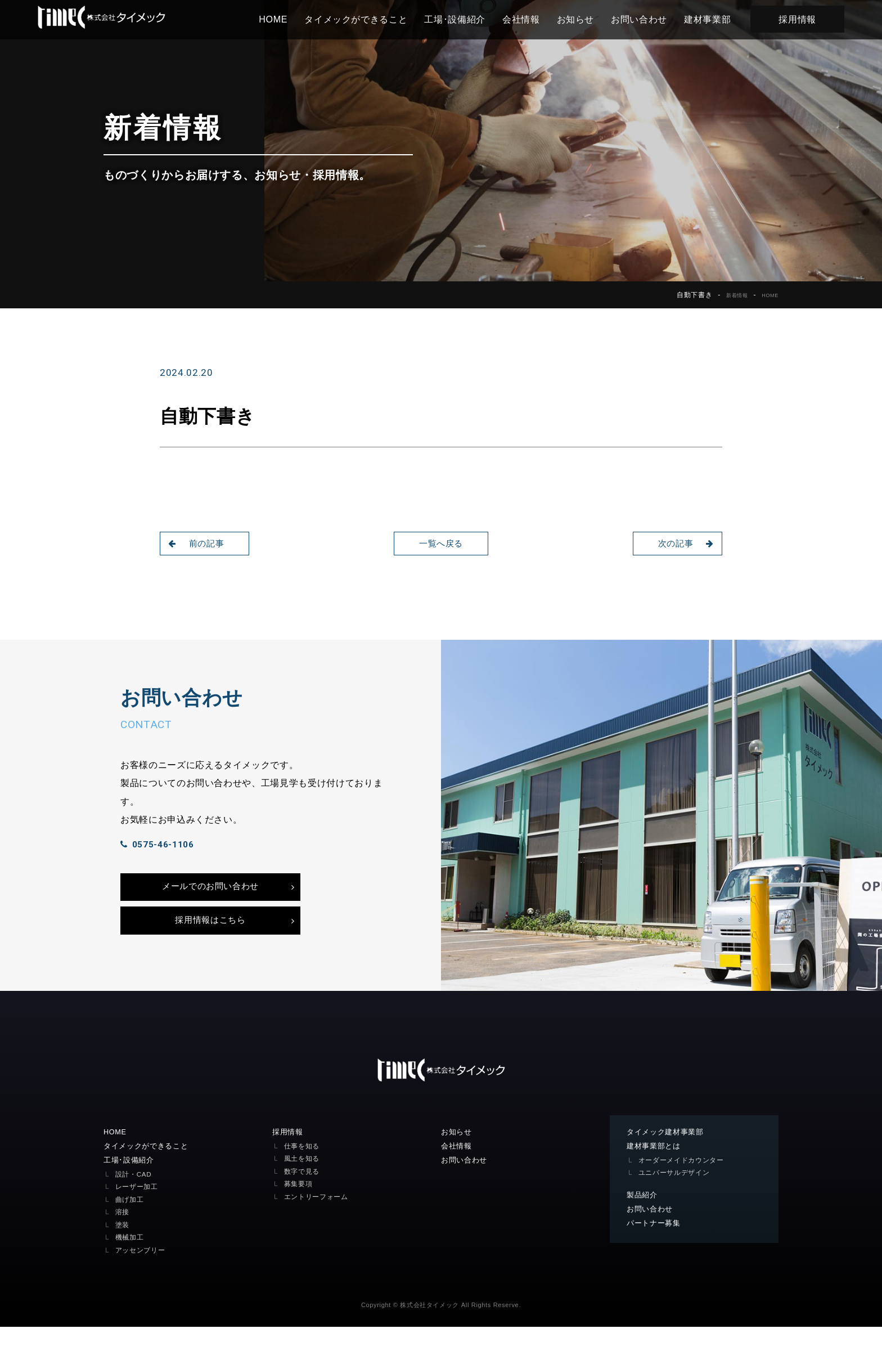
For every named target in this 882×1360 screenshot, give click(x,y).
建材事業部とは (656, 1178)
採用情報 (812, 19)
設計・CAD (135, 1207)
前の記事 (200, 543)
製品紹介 (643, 1227)
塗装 (122, 1258)
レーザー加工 (138, 1220)
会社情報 (536, 19)
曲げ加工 (130, 1232)
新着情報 (728, 295)
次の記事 (682, 543)
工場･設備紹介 (470, 19)
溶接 (122, 1245)
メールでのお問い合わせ (210, 910)
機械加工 (130, 1271)
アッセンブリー (142, 1283)
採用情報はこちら (210, 949)
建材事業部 (722, 19)
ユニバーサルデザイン (677, 1205)
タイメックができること (371, 19)
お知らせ (591, 19)
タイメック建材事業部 (668, 1163)
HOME (288, 19)
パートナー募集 (656, 1257)
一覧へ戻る (440, 543)
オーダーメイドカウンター (684, 1192)
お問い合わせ (654, 19)
